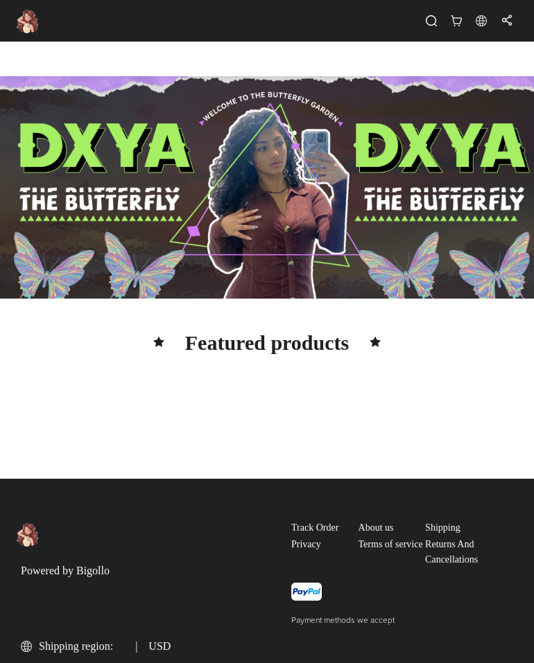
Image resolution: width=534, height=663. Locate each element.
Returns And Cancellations (451, 552)
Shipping (442, 527)
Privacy (306, 544)
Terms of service (391, 544)
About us (376, 527)
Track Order (314, 527)
